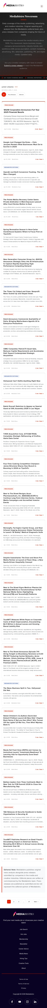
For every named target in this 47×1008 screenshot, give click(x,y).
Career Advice (24, 949)
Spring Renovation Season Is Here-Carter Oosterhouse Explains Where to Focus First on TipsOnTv (22, 232)
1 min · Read (40, 216)
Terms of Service (23, 983)
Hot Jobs (24, 934)
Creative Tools (24, 963)
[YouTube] (20, 1002)
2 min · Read (40, 159)
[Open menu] (41, 6)
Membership (23, 939)
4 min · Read (40, 336)
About (24, 968)
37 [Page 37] (29, 901)
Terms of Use (23, 979)
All (4, 94)
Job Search (24, 929)
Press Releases (12, 94)
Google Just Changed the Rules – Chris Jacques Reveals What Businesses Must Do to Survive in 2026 (22, 144)
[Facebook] (12, 1002)
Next (36, 901)
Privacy (23, 988)
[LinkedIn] (35, 1002)
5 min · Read (40, 393)
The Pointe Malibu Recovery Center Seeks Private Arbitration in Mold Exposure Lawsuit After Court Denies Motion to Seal (22, 202)
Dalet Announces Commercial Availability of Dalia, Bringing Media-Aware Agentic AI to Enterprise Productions (22, 321)
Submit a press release (13, 65)
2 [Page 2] (13, 901)
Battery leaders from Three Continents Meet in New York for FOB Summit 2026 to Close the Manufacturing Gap (22, 784)
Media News (23, 953)
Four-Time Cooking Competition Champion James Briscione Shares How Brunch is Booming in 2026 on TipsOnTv (21, 466)
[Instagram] (27, 1002)
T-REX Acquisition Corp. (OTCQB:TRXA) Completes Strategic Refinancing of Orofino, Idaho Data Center (22, 436)
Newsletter (23, 944)
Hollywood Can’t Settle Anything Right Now (21, 381)
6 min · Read (39, 129)
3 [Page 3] (18, 901)
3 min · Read (40, 246)
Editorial (21, 94)
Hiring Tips (23, 958)
